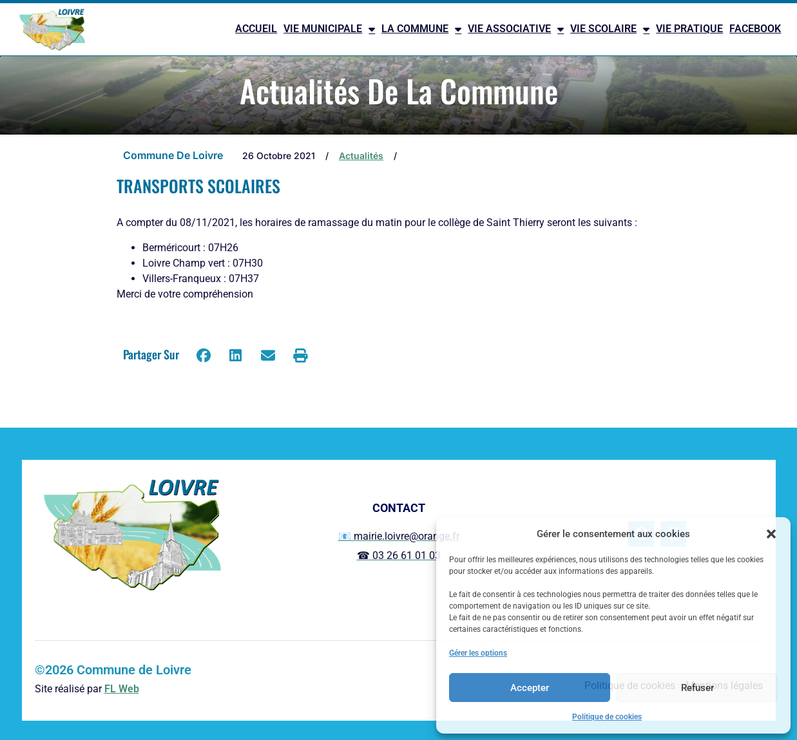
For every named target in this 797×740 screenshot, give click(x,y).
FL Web (121, 689)
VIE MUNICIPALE (329, 29)
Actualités (361, 155)
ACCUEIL (256, 29)
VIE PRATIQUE (689, 29)
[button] (771, 533)
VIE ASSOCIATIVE (516, 29)
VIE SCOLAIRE (609, 29)
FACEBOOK (755, 29)
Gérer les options (478, 653)
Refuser (697, 688)
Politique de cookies (607, 716)
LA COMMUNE (421, 29)
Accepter (529, 688)
